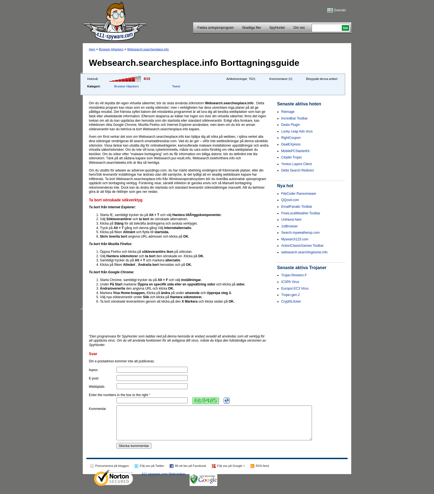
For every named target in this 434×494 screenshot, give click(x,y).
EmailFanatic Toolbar (296, 207)
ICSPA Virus (290, 282)
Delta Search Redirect (297, 170)
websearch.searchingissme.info (304, 252)
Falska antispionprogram (215, 28)
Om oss (299, 28)
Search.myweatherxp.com (300, 233)
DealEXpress (291, 144)
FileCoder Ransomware (298, 194)
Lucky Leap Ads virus (296, 131)
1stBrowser (289, 226)
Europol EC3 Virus (295, 288)
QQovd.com (290, 200)
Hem (92, 49)
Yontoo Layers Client (296, 164)
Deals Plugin (290, 125)
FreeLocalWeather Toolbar (300, 213)
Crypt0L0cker (291, 301)
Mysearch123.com (294, 239)
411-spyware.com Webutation (163, 481)
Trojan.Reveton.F (294, 275)
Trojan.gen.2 (290, 295)
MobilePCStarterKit (295, 151)
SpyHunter (277, 28)
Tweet (176, 86)
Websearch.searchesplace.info (148, 49)
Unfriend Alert (291, 220)
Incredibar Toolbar (294, 118)
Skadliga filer (251, 28)
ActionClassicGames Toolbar (302, 246)
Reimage (287, 112)
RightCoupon (291, 138)
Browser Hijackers (111, 49)
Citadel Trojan (291, 157)
